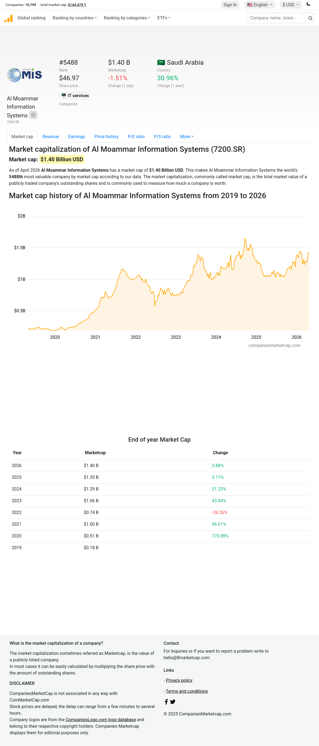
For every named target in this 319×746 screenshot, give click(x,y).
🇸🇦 (180, 62)
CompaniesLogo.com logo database (101, 719)
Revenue (51, 136)
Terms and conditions (187, 691)
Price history (106, 136)
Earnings (76, 136)
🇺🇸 (258, 4)
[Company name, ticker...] (280, 18)
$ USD (288, 4)
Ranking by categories (125, 17)
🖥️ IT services (75, 95)
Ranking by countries (73, 17)
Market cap (22, 136)
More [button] (185, 136)
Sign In (230, 4)
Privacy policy (179, 680)
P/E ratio (136, 136)
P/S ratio (162, 136)
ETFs (162, 17)
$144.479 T (77, 5)
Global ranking (31, 17)
